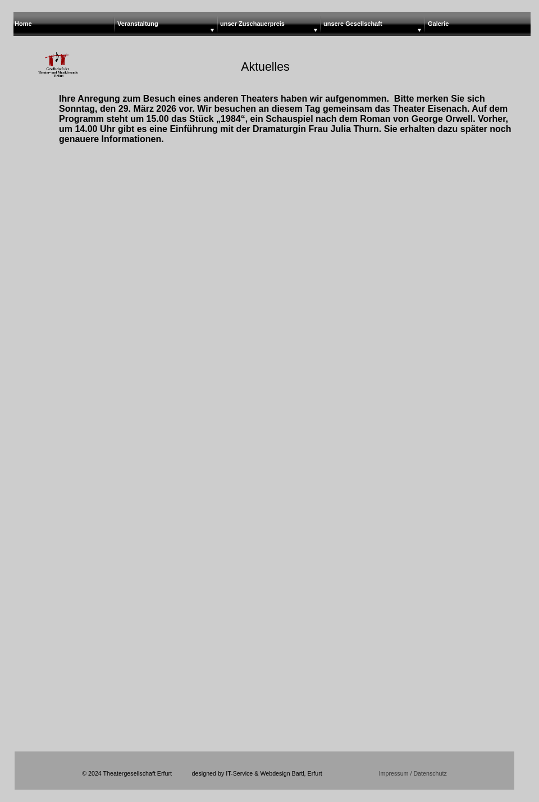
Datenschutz (429, 773)
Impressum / (395, 773)
